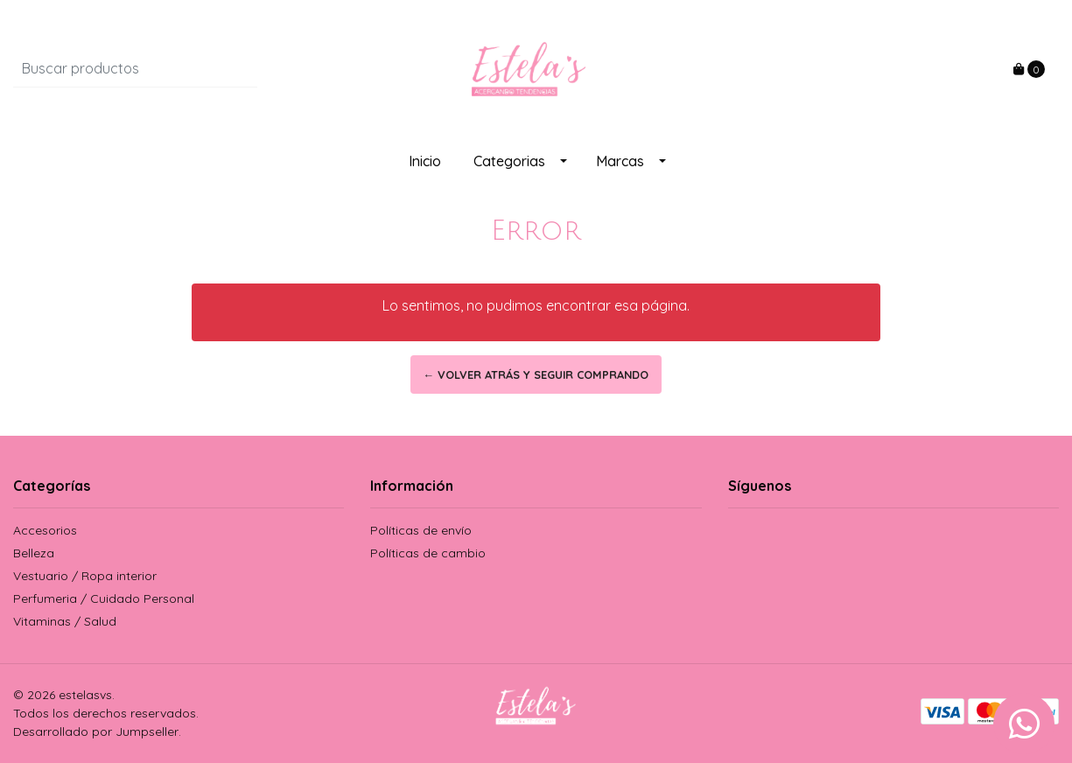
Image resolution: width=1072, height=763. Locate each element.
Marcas (620, 161)
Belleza (33, 553)
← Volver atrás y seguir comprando (536, 375)
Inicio (425, 161)
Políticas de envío (421, 530)
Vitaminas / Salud (64, 621)
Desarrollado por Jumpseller (96, 731)
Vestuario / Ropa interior (85, 576)
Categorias (509, 161)
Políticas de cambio (428, 553)
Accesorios (45, 530)
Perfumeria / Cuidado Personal (103, 598)
